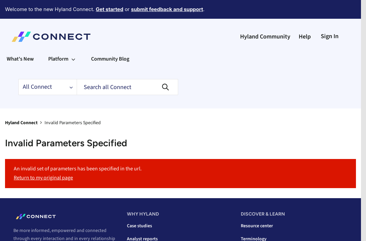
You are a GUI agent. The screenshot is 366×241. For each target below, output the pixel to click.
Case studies (139, 226)
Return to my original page (43, 177)
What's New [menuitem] (20, 59)
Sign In (330, 36)
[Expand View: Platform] (73, 59)
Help (305, 36)
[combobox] (127, 87)
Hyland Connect (21, 122)
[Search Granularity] (47, 87)
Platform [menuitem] (58, 59)
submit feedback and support (167, 9)
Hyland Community (265, 36)
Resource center (257, 226)
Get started (109, 9)
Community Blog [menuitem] (110, 59)
